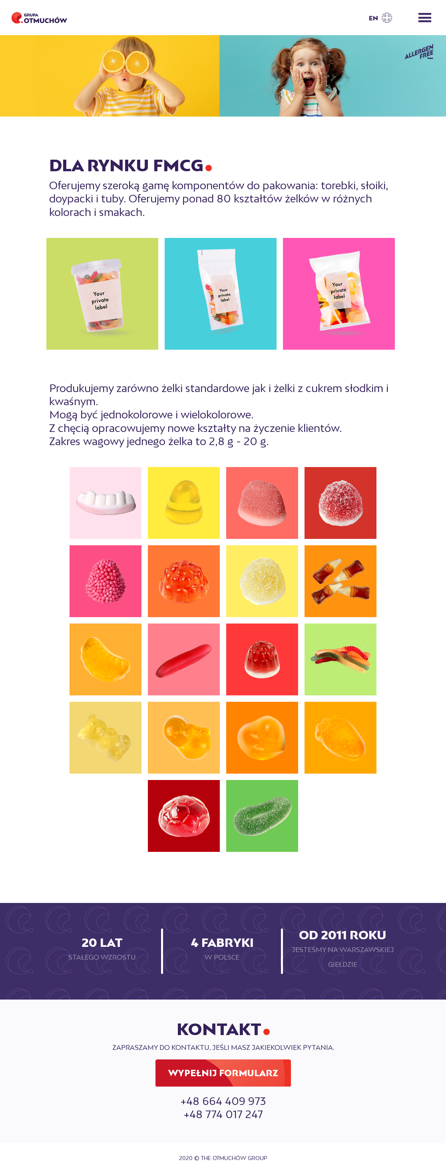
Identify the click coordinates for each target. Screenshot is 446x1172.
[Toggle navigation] (424, 18)
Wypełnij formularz (223, 1073)
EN (373, 18)
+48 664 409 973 (223, 1101)
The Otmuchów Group (234, 1158)
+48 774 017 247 (223, 1114)
